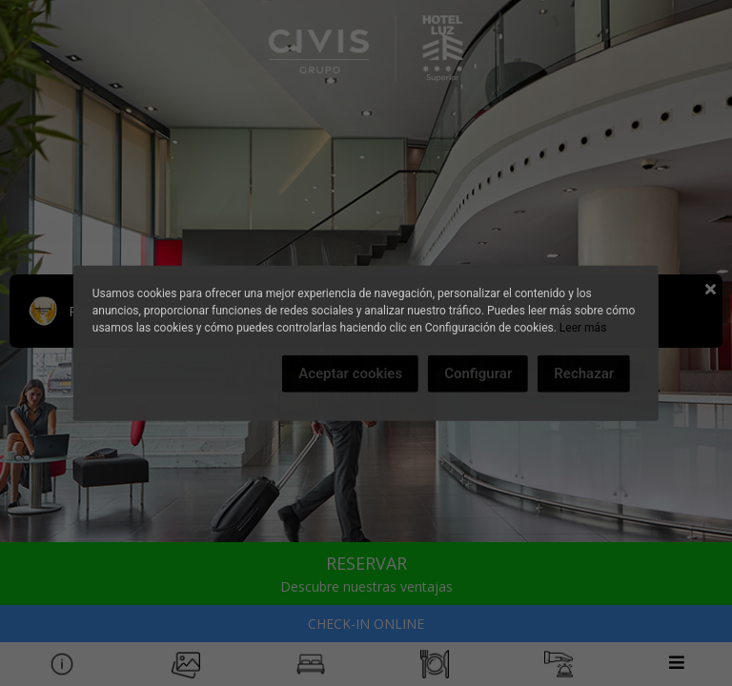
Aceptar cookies (350, 373)
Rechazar (584, 373)
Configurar (478, 373)
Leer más (582, 327)
